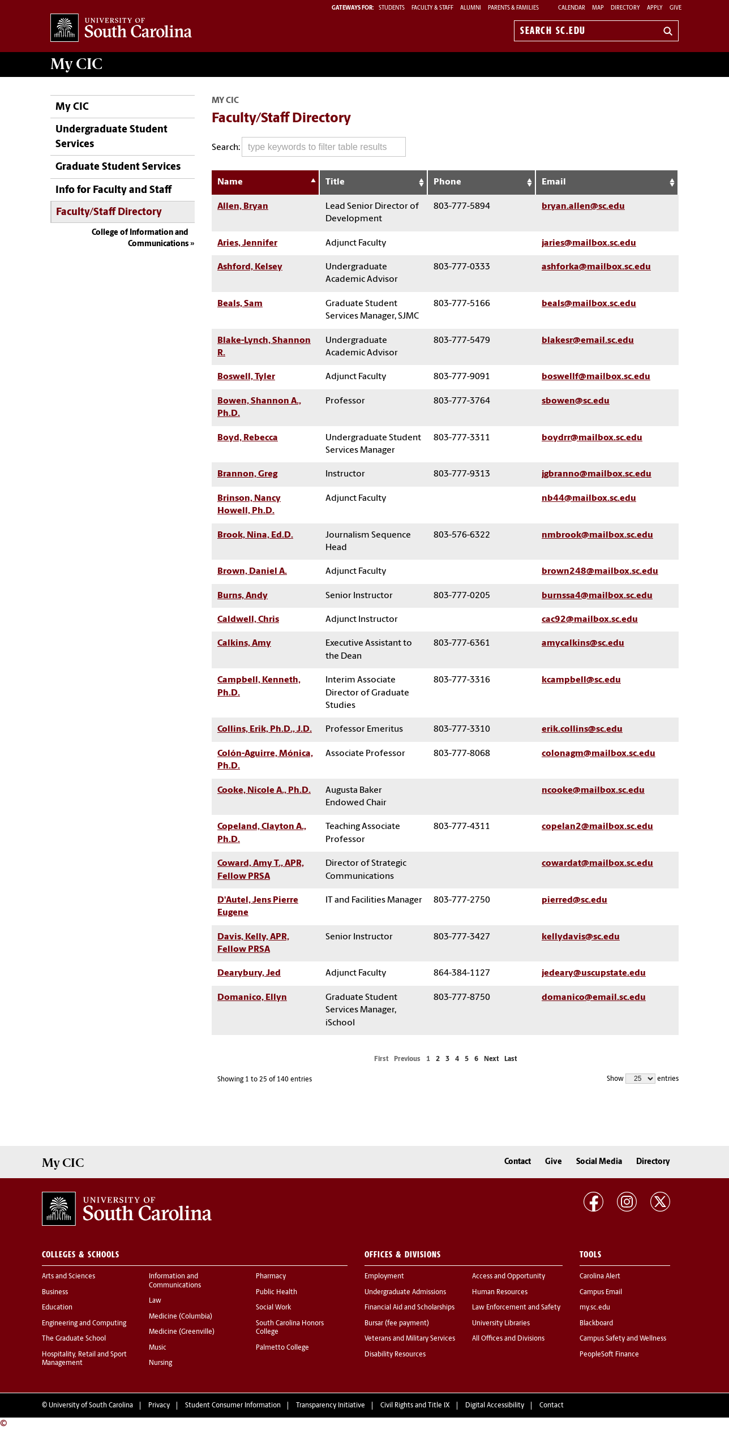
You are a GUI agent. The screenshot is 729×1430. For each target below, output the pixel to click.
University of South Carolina (91, 1405)
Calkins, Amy (244, 643)
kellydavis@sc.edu (581, 937)
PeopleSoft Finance (609, 1354)
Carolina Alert (600, 1276)
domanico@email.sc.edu (594, 997)
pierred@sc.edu (574, 900)
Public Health (276, 1292)
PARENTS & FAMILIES (513, 8)
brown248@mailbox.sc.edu (600, 571)
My (76, 63)
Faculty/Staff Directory (109, 212)
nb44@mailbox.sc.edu (589, 498)
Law (155, 1301)
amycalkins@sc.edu (583, 643)
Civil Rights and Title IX (415, 1405)
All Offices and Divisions (508, 1338)
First (381, 1059)
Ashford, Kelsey (249, 267)
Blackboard (596, 1323)
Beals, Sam (240, 303)
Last (510, 1059)
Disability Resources (395, 1354)
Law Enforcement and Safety (516, 1307)
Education (57, 1307)
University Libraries (501, 1323)
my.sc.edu (595, 1307)
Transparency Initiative (330, 1405)
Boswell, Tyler (246, 376)
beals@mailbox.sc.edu (589, 303)
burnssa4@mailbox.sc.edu (597, 595)
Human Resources (500, 1292)
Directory (625, 8)
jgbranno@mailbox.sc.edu (596, 474)
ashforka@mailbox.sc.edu (596, 267)
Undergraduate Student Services (111, 136)
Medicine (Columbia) (180, 1316)
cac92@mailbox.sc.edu (590, 619)
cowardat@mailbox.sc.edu (597, 863)
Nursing (160, 1363)
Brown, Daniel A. (252, 571)
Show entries (643, 1078)
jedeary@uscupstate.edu (594, 973)
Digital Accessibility (494, 1405)
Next (491, 1059)
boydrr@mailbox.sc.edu (592, 438)
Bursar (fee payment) (397, 1323)
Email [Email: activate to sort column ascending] (554, 182)
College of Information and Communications (140, 238)
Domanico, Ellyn (252, 997)
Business (55, 1292)
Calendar (571, 8)
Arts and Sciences (68, 1276)
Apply (655, 8)
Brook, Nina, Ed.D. (255, 535)
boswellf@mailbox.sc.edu (596, 376)
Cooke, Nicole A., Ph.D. (264, 790)
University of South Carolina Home (121, 29)
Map (598, 8)
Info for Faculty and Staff (113, 190)
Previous (407, 1059)
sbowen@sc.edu (576, 401)
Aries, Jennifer (247, 243)
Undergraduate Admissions (405, 1292)
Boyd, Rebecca (247, 438)
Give (675, 8)
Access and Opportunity (508, 1276)
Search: (309, 147)
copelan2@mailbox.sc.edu (597, 826)
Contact (517, 1162)
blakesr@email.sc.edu (588, 340)
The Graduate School (74, 1338)
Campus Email (601, 1292)
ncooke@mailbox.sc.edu (593, 790)
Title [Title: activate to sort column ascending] (335, 182)
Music (157, 1348)
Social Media (599, 1162)
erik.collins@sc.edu (582, 729)
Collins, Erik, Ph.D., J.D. (264, 729)
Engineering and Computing (84, 1323)
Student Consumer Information (233, 1405)
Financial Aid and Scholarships (409, 1307)
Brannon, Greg (247, 474)
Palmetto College (282, 1348)
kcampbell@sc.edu (581, 680)
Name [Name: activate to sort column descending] (230, 182)
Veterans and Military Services (410, 1338)
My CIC (72, 107)
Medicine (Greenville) (182, 1332)
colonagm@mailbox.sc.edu (598, 753)
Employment (384, 1276)
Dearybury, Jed (249, 973)
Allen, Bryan (242, 206)
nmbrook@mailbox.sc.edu (597, 535)
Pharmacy (271, 1276)
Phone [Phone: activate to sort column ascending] (447, 182)
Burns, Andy (242, 595)
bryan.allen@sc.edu (583, 206)
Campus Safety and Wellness (623, 1338)
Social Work (273, 1307)
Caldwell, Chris (248, 619)
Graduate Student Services (118, 167)
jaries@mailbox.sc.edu (589, 243)
